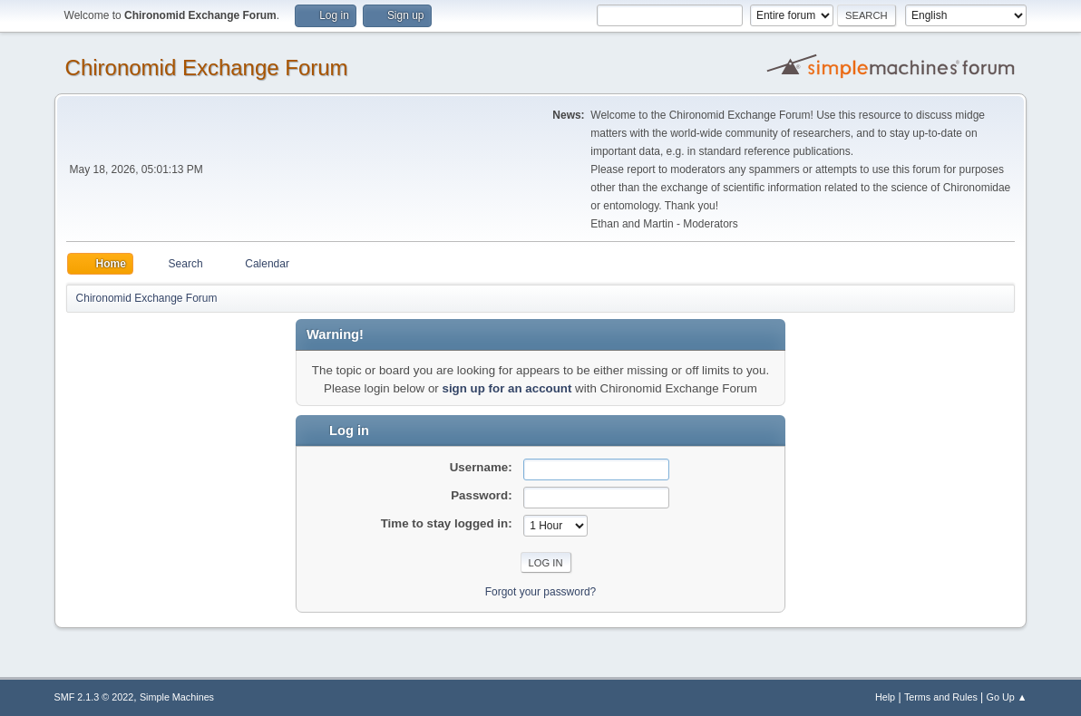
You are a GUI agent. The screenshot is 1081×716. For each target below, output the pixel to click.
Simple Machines (177, 697)
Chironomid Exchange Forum (206, 67)
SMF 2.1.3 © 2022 (94, 697)
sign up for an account (507, 388)
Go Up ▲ (1007, 697)
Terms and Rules (941, 697)
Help (885, 697)
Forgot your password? (541, 591)
